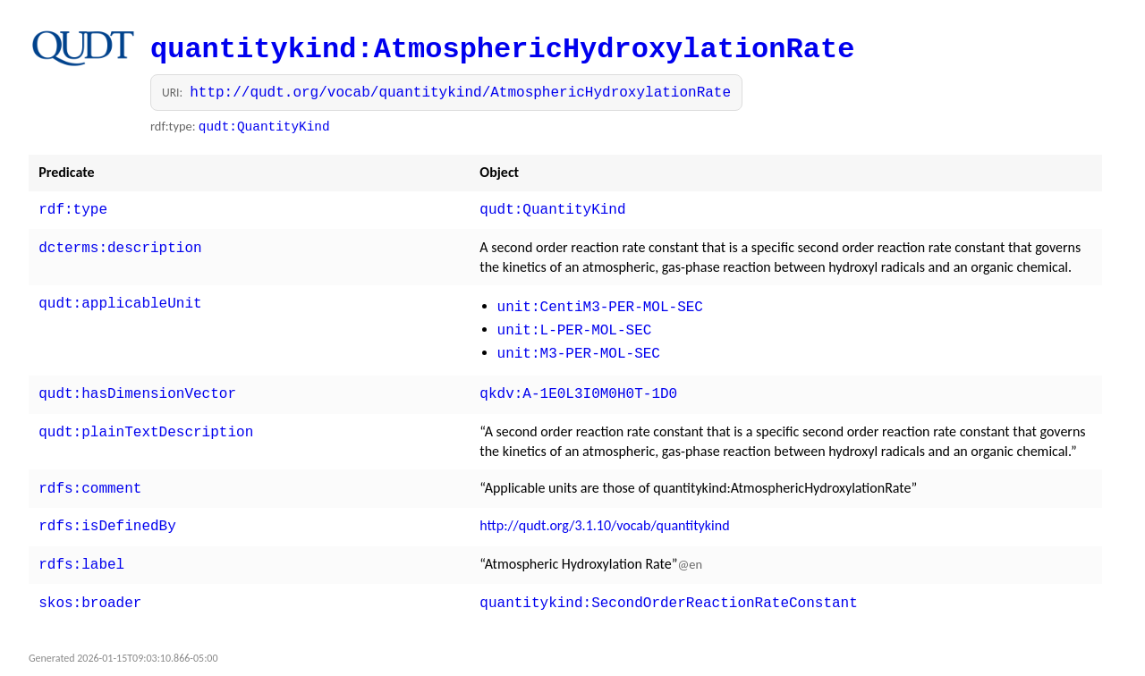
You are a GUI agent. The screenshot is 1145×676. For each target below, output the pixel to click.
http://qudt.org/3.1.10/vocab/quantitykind (604, 512)
